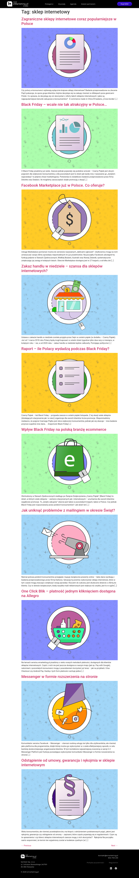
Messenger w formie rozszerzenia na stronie (59, 676)
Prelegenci (49, 4)
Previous (26, 845)
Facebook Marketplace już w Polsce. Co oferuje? (63, 185)
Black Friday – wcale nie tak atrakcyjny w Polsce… (64, 104)
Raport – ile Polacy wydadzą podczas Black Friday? (65, 348)
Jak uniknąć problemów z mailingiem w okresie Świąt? (68, 510)
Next (114, 845)
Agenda (73, 4)
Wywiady (61, 4)
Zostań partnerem (88, 4)
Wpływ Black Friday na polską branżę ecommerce (63, 429)
